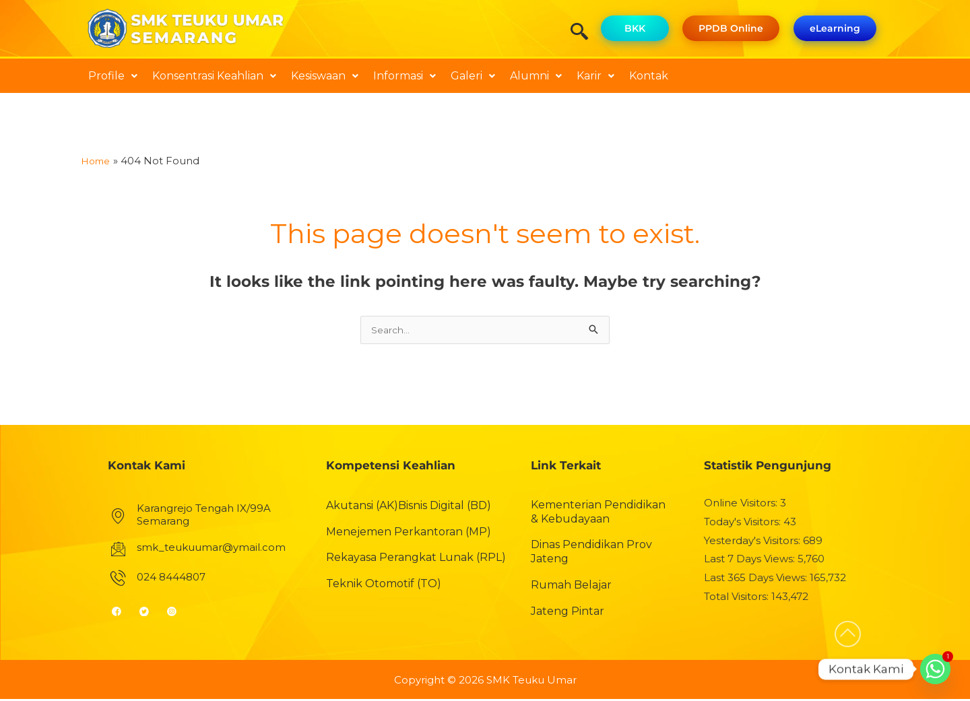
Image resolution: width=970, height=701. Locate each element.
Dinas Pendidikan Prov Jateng (591, 553)
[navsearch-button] (584, 33)
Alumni (536, 75)
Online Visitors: (742, 504)
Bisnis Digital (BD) (444, 507)
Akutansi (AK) (362, 507)
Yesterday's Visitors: (753, 541)
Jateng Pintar (567, 613)
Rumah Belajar (571, 586)
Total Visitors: (737, 598)
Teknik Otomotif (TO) (383, 585)
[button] (113, 76)
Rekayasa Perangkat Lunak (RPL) (416, 559)
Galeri (473, 75)
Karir (595, 75)
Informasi (404, 75)
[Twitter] (149, 613)
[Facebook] (122, 613)
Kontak (648, 75)
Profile (112, 75)
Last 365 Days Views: (757, 579)
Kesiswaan (324, 75)
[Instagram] (177, 613)
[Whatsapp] (935, 669)
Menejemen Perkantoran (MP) (408, 533)
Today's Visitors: (743, 523)
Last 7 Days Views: (751, 560)
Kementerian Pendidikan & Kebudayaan (598, 513)
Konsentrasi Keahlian (214, 75)
